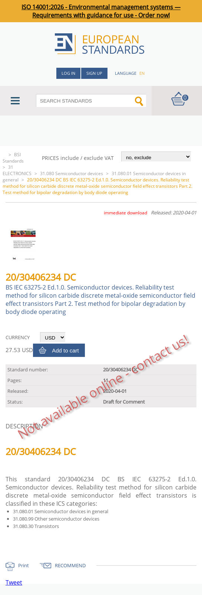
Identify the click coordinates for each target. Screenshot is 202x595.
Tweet (14, 582)
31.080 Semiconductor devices (71, 173)
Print (23, 565)
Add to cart (65, 350)
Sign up (94, 73)
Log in (68, 73)
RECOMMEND (70, 565)
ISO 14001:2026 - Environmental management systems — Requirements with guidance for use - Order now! (101, 11)
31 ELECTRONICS (17, 170)
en (142, 73)
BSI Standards (13, 157)
